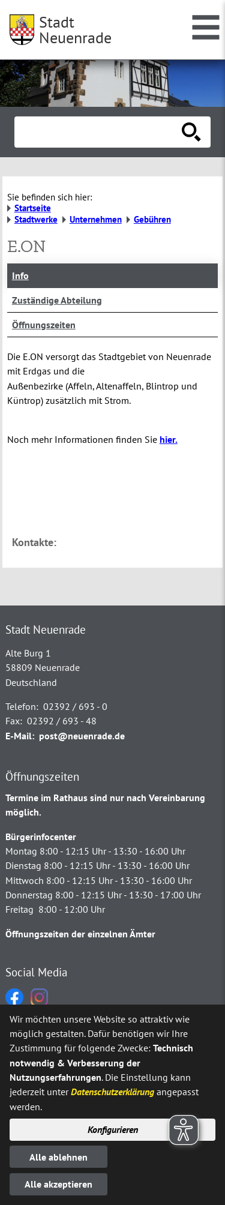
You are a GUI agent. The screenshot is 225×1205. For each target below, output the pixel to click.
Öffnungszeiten (44, 325)
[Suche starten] (191, 132)
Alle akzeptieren (58, 1184)
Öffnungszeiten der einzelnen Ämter (80, 934)
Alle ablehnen (58, 1157)
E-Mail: (19, 736)
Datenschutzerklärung (112, 1092)
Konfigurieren (113, 1129)
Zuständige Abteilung (57, 300)
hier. (169, 439)
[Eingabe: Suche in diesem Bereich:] (99, 132)
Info (20, 275)
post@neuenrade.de (82, 736)
